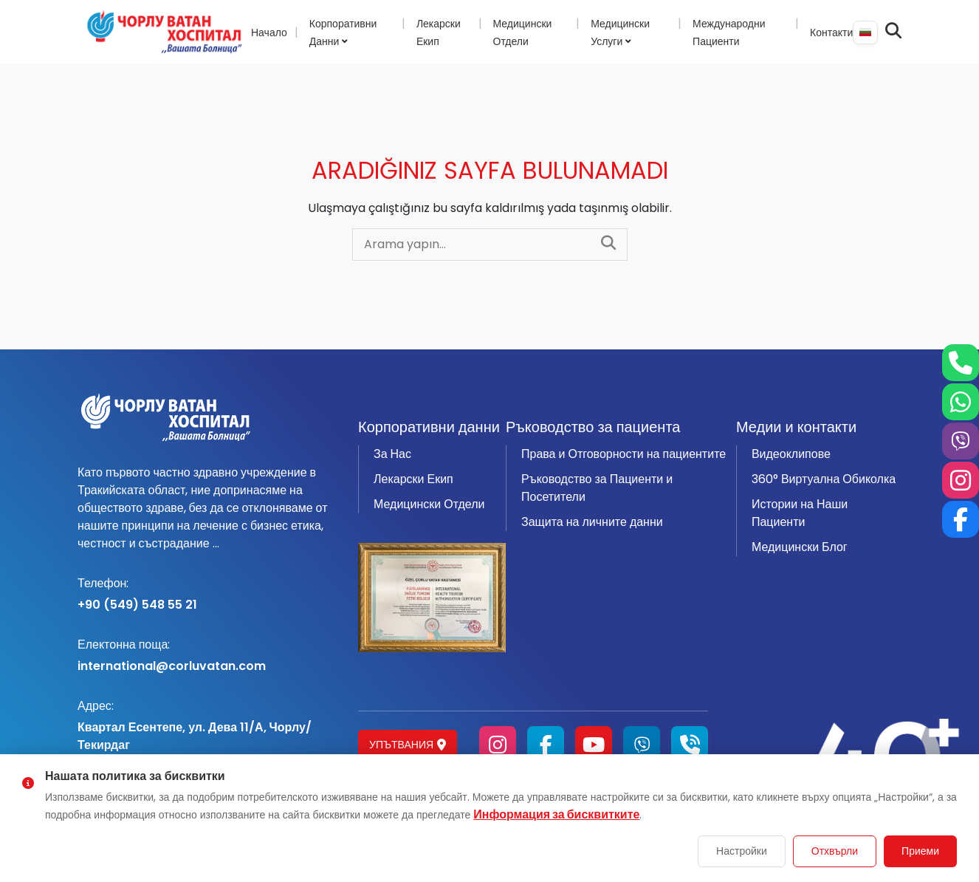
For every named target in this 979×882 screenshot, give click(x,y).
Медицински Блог (800, 547)
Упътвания (407, 744)
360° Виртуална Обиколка (824, 479)
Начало (269, 32)
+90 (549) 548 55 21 (209, 594)
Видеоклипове (791, 453)
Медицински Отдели (429, 504)
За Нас (392, 453)
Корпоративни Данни (343, 32)
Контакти (831, 32)
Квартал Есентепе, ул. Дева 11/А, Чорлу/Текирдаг (209, 725)
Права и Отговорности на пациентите (623, 453)
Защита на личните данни (592, 521)
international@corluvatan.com (209, 655)
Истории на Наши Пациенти (800, 513)
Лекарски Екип (413, 479)
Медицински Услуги (620, 32)
